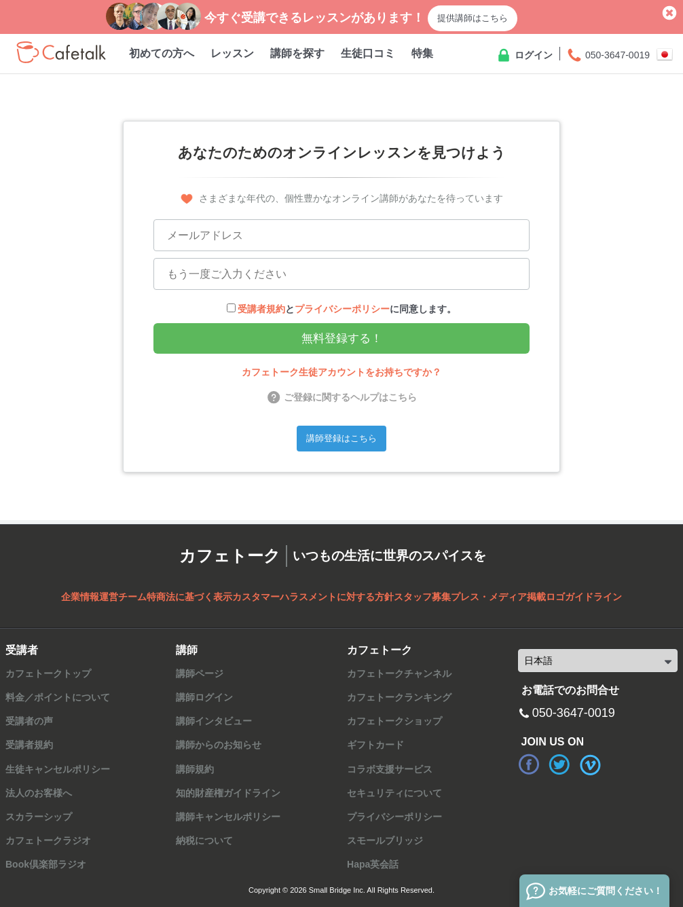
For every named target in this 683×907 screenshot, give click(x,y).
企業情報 (80, 596)
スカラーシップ (38, 816)
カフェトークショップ (394, 721)
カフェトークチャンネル (399, 673)
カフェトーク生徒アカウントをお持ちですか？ (341, 372)
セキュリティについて (394, 793)
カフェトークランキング (399, 697)
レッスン (232, 53)
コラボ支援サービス (389, 769)
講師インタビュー (214, 721)
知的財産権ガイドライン (228, 793)
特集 (422, 53)
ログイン (524, 56)
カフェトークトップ (48, 673)
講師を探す (297, 53)
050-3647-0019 (608, 56)
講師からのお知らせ (218, 744)
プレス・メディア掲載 (498, 596)
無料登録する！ (341, 338)
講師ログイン (204, 697)
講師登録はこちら (341, 438)
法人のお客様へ (38, 793)
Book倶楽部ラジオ (45, 864)
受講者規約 (261, 309)
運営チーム (123, 596)
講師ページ (199, 673)
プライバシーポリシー (342, 309)
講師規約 (195, 769)
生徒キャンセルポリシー (57, 769)
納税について (204, 840)
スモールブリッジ (385, 840)
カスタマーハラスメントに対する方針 (313, 596)
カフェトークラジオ (48, 840)
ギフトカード (375, 744)
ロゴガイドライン (584, 596)
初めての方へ (161, 53)
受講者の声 (29, 721)
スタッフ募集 (422, 596)
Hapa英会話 (373, 864)
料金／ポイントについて (57, 697)
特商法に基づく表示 (189, 596)
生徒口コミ (368, 53)
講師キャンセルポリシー (228, 816)
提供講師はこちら (472, 18)
